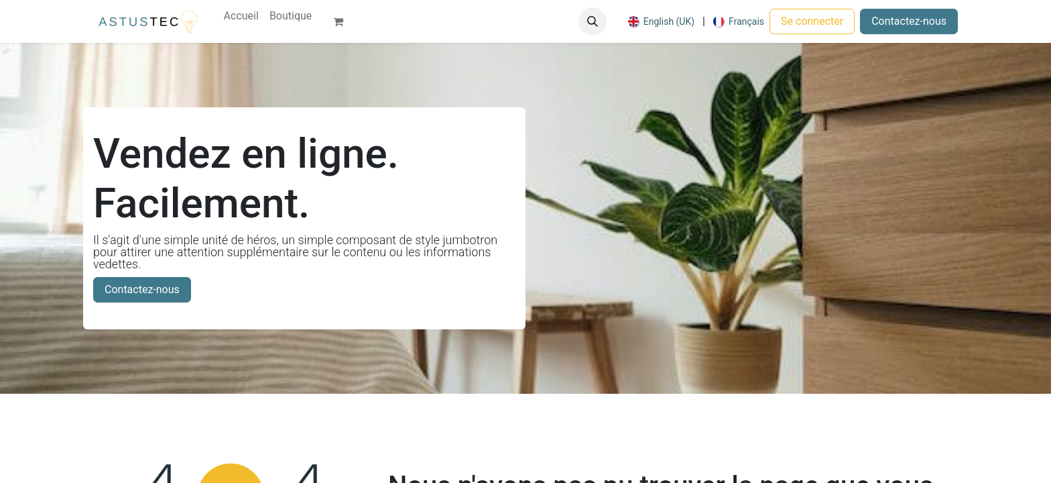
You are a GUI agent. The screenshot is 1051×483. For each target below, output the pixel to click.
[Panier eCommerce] (344, 21)
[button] (592, 21)
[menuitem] (241, 16)
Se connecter (812, 21)
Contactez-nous (908, 21)
